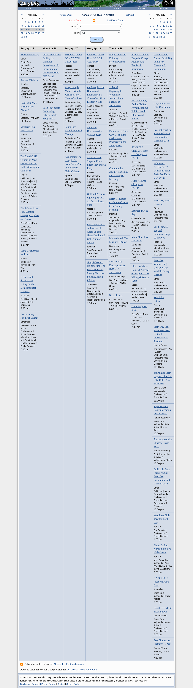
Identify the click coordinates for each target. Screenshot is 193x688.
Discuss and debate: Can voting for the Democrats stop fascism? (28, 284)
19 (36, 29)
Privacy (52, 684)
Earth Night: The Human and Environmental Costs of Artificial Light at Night (96, 94)
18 (32, 29)
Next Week (129, 15)
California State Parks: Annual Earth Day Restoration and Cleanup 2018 (162, 476)
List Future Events (115, 20)
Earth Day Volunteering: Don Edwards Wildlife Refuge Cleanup (162, 267)
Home (28, 8)
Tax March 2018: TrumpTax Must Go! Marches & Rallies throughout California (30, 163)
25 (32, 33)
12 (36, 26)
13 (39, 26)
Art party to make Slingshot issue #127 (163, 443)
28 (43, 33)
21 (43, 29)
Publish (142, 8)
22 (22, 33)
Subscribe (94, 8)
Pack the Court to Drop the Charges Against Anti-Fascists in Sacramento (140, 61)
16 (25, 29)
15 (22, 29)
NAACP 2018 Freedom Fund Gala (161, 582)
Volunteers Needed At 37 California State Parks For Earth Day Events (162, 170)
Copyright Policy (39, 684)
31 (164, 37)
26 (36, 33)
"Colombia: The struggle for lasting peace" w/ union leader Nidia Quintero (73, 164)
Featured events (75, 664)
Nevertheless (116, 295)
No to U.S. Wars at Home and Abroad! (29, 107)
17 (29, 29)
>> (42, 15)
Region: (76, 32)
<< (22, 15)
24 (29, 33)
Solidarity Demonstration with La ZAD (94, 131)
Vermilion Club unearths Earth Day (161, 519)
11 (32, 26)
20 (39, 29)
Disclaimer (25, 684)
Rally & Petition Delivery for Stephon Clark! (117, 58)
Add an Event (75, 20)
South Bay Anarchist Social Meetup (73, 130)
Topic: (73, 26)
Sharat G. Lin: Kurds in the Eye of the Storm (162, 549)
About (49, 8)
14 (43, 26)
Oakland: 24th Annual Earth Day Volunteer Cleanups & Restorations (163, 61)
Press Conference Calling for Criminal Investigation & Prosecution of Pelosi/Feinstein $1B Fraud (52, 65)
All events (59, 664)
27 (39, 33)
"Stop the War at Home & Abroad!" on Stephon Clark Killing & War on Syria (140, 273)
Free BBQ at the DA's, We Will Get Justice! (73, 58)
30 (25, 37)
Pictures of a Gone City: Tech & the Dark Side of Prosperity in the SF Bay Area (118, 138)
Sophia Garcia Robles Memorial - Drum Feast (163, 410)
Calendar (118, 8)
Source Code (72, 684)
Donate (164, 8)
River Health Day (30, 54)
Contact (71, 8)
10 (29, 26)
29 (22, 37)
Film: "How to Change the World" (138, 184)
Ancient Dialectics (30, 80)
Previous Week (65, 15)
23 (25, 33)
